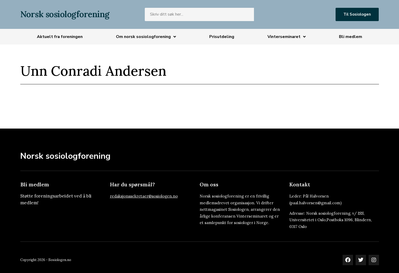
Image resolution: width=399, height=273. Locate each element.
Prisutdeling (221, 36)
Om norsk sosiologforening (146, 36)
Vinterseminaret (286, 36)
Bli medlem (350, 36)
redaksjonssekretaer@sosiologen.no (144, 196)
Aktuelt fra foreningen (60, 36)
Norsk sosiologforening (64, 14)
